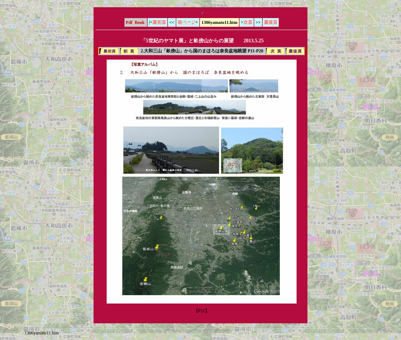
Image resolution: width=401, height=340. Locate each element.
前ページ (186, 22)
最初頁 (159, 22)
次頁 (247, 22)
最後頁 (270, 22)
